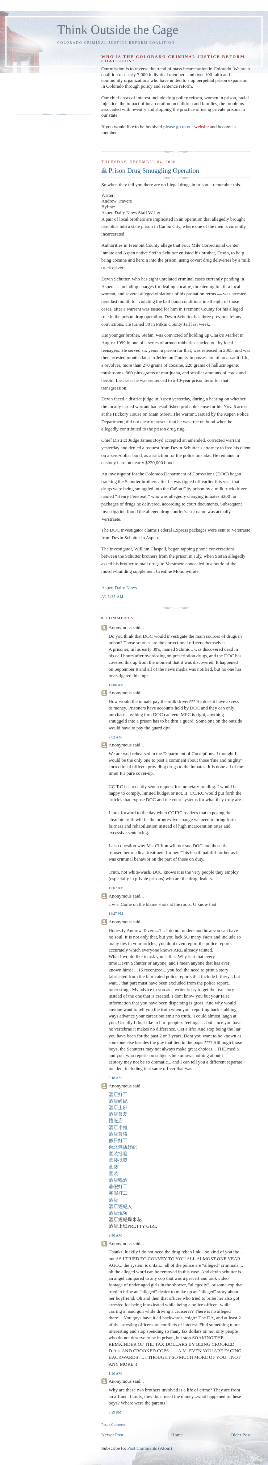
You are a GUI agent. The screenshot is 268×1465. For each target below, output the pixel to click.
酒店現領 (118, 1213)
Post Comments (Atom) (149, 1448)
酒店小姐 (118, 1127)
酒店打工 (118, 1094)
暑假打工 (118, 1186)
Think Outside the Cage (117, 30)
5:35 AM (115, 597)
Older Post (241, 1434)
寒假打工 (118, 1193)
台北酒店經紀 (123, 1147)
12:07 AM (116, 888)
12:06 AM (116, 685)
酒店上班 (118, 1107)
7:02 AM (115, 737)
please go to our (186, 126)
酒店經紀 (118, 1101)
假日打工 (118, 1140)
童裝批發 (118, 1153)
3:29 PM (115, 1412)
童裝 (113, 1167)
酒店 (113, 1200)
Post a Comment (113, 1425)
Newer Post (112, 1434)
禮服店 (116, 1120)
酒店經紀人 (120, 1206)
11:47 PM (116, 914)
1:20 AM (115, 1373)
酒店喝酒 (118, 1180)
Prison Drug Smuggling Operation (154, 170)
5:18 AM (115, 1078)
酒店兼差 (118, 1114)
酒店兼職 (118, 1134)
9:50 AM (115, 1235)
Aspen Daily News (119, 587)
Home (177, 1434)
